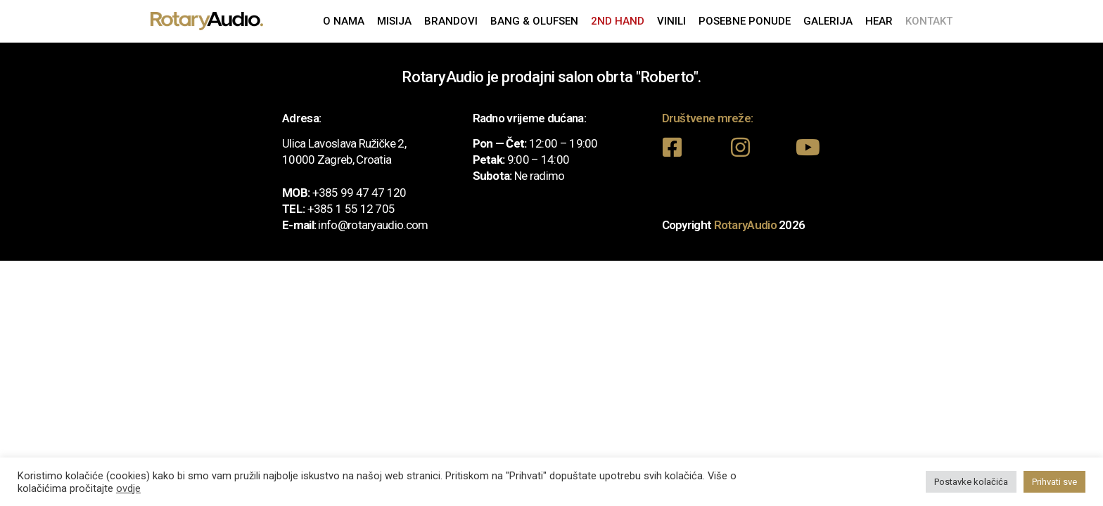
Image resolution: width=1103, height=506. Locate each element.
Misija (394, 21)
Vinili (671, 21)
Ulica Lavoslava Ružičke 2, (344, 143)
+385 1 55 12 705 (351, 209)
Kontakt (928, 21)
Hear (879, 21)
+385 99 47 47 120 (359, 193)
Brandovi (451, 21)
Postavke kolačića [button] (971, 481)
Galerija (828, 21)
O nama (343, 21)
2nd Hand (617, 21)
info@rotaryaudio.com (373, 225)
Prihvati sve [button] (1054, 481)
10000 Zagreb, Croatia (336, 160)
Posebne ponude (745, 21)
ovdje (128, 488)
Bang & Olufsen (534, 21)
